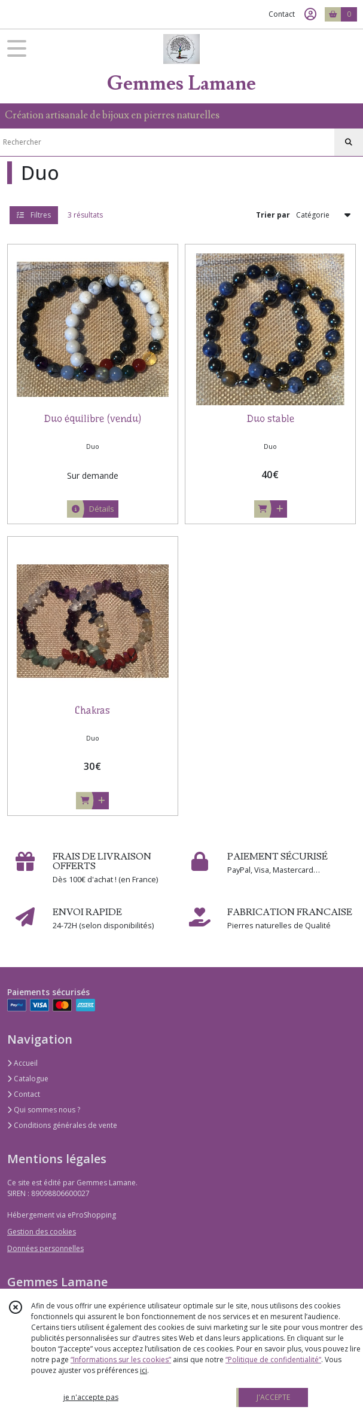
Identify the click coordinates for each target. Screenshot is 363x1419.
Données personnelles (45, 1248)
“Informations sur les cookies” (121, 1359)
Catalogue (27, 1079)
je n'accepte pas (90, 1397)
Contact (282, 14)
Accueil (22, 1063)
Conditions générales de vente (62, 1125)
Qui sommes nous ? (43, 1110)
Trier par (273, 215)
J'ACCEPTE (273, 1397)
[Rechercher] (348, 142)
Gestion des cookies (41, 1232)
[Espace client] (310, 14)
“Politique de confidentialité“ (273, 1359)
